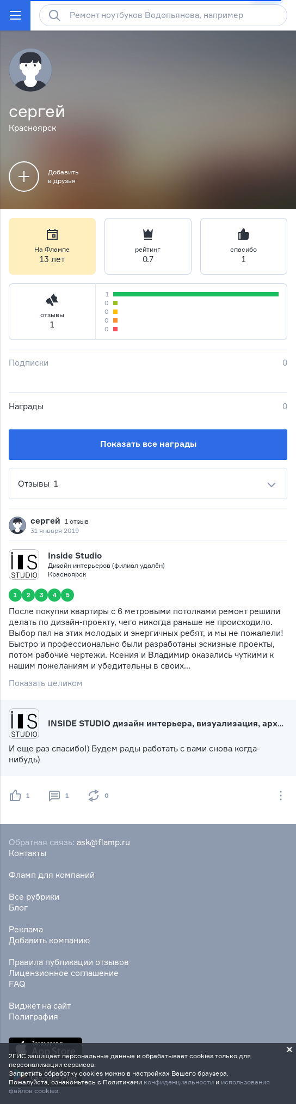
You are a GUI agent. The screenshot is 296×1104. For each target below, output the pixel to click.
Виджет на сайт (40, 1005)
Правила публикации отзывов (69, 962)
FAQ (17, 984)
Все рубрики (34, 896)
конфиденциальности (179, 1082)
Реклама (26, 929)
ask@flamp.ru (103, 842)
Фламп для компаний (52, 875)
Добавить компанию (49, 940)
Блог (18, 907)
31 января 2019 (54, 530)
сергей (45, 520)
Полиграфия (33, 1016)
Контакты (27, 853)
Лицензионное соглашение (64, 973)
